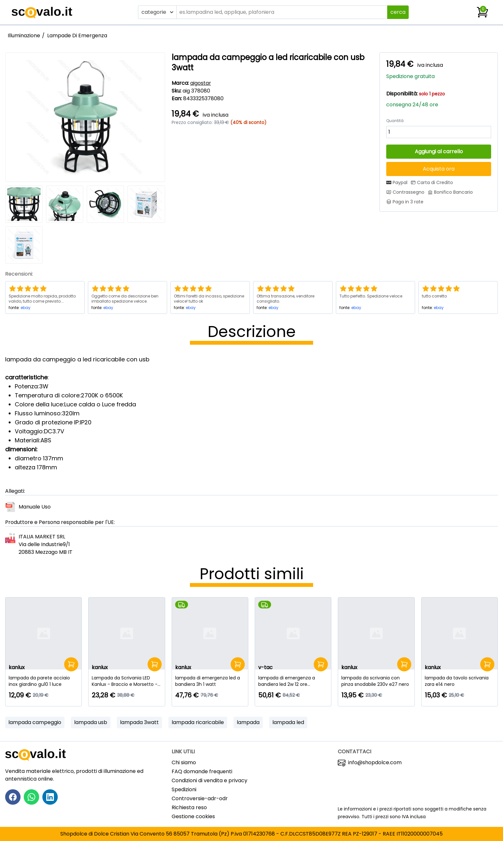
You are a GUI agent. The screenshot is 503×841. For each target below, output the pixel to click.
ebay (25, 307)
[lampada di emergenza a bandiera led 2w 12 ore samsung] (293, 681)
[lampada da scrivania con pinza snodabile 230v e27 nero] (376, 681)
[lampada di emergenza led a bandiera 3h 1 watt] (210, 681)
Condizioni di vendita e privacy (209, 780)
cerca (397, 12)
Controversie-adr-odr (200, 798)
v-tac (265, 667)
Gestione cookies (193, 816)
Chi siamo (184, 762)
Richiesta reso (189, 807)
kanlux (17, 667)
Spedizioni (184, 789)
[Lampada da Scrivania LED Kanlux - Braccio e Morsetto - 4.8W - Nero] (127, 681)
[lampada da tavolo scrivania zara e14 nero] (460, 681)
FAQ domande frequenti (202, 771)
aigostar (200, 83)
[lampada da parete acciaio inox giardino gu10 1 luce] (43, 681)
